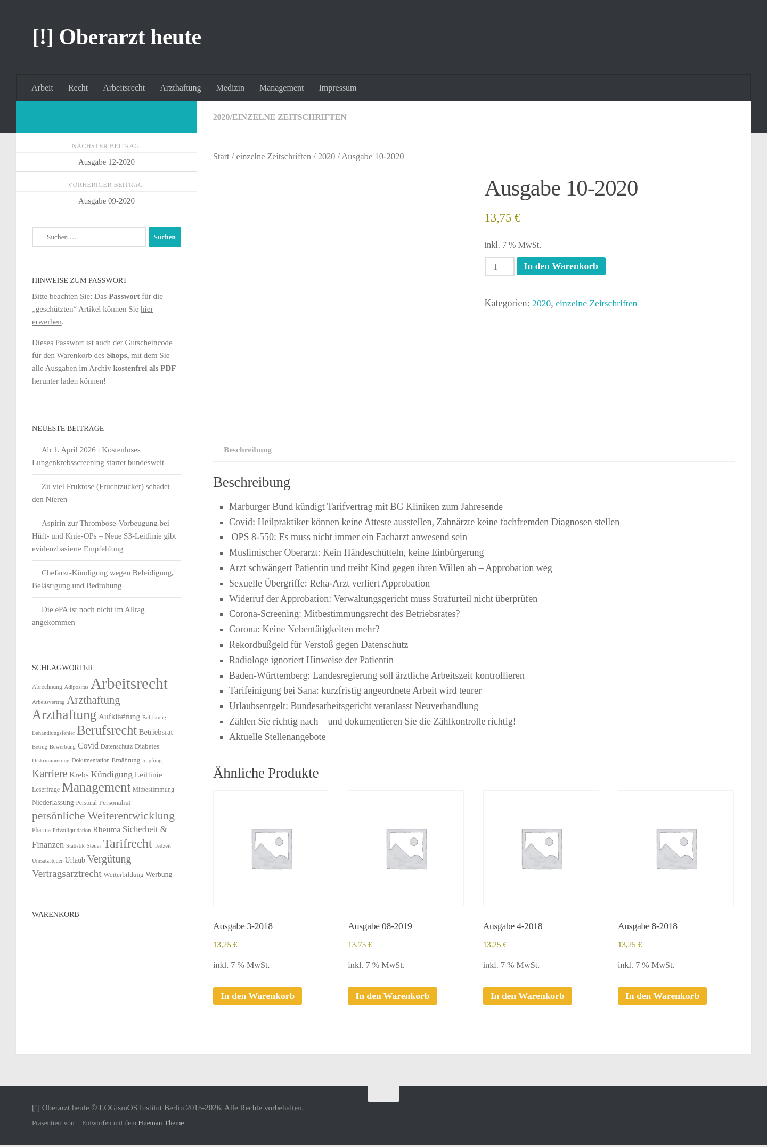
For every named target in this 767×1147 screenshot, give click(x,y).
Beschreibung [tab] (245, 449)
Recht (78, 87)
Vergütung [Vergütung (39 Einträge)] (109, 859)
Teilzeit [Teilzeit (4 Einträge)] (162, 846)
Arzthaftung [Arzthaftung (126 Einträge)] (64, 714)
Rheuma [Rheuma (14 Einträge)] (106, 829)
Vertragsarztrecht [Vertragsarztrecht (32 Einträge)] (67, 873)
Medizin (230, 87)
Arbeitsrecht (124, 87)
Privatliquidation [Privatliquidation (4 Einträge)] (72, 830)
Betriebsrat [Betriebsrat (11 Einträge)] (156, 732)
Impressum (337, 87)
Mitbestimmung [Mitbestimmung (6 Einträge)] (153, 789)
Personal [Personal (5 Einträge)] (86, 803)
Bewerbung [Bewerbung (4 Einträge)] (63, 747)
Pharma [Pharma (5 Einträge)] (41, 830)
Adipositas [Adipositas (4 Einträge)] (76, 687)
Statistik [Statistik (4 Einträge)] (75, 846)
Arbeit (42, 87)
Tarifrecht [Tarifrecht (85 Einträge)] (127, 843)
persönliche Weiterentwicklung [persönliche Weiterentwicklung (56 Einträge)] (103, 815)
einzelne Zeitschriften (290, 116)
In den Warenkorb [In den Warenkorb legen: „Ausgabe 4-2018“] (528, 997)
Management (281, 87)
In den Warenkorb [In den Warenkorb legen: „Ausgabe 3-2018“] (258, 997)
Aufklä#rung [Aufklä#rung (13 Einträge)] (119, 716)
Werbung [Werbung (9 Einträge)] (158, 874)
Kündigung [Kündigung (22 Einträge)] (112, 774)
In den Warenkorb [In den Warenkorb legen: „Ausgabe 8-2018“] (663, 997)
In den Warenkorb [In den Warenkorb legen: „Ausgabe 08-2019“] (393, 997)
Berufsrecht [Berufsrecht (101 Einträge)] (107, 730)
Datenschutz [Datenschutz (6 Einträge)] (117, 746)
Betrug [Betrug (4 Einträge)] (39, 747)
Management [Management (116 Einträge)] (96, 787)
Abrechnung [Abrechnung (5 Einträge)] (47, 687)
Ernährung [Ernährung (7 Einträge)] (125, 760)
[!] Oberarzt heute (116, 37)
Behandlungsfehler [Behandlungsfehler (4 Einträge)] (53, 733)
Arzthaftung (180, 87)
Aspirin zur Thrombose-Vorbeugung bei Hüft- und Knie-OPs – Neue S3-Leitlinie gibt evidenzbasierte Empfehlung (104, 536)
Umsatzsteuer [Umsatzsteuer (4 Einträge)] (47, 861)
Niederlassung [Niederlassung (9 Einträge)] (53, 803)
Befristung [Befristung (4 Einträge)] (154, 717)
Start (221, 156)
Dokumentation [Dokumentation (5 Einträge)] (90, 760)
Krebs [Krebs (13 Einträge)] (79, 774)
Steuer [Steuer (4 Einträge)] (94, 846)
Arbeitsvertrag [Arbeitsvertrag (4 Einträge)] (48, 702)
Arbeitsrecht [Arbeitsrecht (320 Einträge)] (129, 683)
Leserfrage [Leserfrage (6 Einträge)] (46, 789)
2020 (221, 116)
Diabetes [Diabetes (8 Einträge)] (147, 746)
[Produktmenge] (500, 266)
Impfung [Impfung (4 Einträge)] (152, 760)
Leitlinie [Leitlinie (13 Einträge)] (148, 774)
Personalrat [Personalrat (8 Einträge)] (115, 803)
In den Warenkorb (562, 266)
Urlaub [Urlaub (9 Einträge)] (75, 860)
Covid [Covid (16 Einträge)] (88, 745)
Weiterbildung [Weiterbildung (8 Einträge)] (123, 874)
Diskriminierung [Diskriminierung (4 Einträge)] (50, 760)
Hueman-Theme (161, 1124)
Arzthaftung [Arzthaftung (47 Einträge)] (93, 700)
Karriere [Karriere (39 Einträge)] (49, 773)
